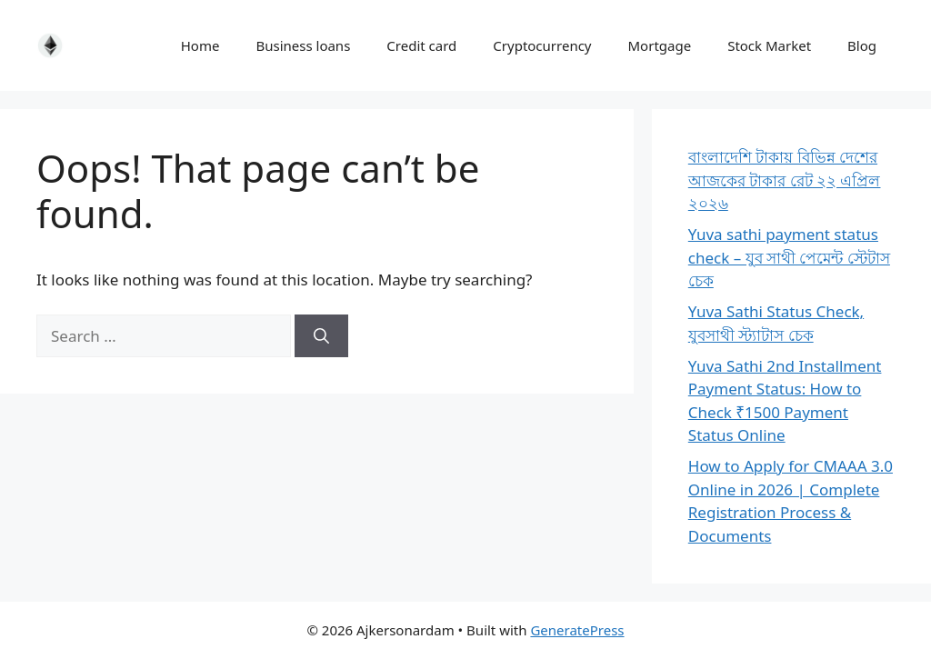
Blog (861, 45)
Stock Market (769, 45)
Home (200, 45)
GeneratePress (577, 630)
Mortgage (660, 45)
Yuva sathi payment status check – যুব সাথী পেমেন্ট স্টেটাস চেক (789, 257)
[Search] (321, 336)
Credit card (421, 45)
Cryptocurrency (542, 45)
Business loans (302, 45)
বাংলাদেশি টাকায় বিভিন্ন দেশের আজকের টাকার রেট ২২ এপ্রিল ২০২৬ (784, 180)
